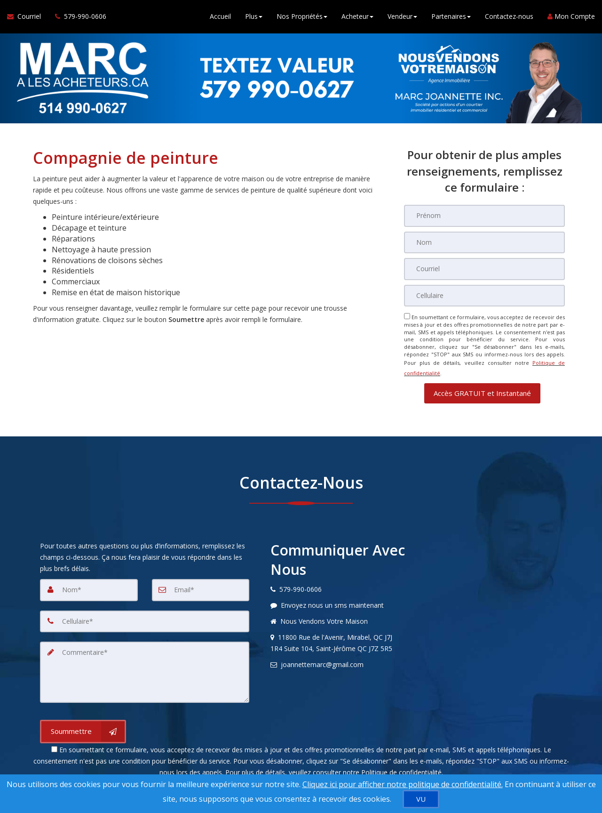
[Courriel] (484, 268)
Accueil (220, 18)
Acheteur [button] (357, 18)
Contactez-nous (509, 18)
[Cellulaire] (484, 295)
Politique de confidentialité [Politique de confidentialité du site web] (401, 763)
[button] (482, 387)
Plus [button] (253, 18)
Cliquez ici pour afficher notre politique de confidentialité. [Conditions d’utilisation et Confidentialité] (402, 784)
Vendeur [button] (402, 18)
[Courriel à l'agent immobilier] (27, 19)
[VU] (421, 799)
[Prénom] (484, 215)
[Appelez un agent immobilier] (77, 19)
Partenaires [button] (451, 18)
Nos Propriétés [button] (302, 18)
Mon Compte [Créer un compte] (571, 18)
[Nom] (484, 242)
